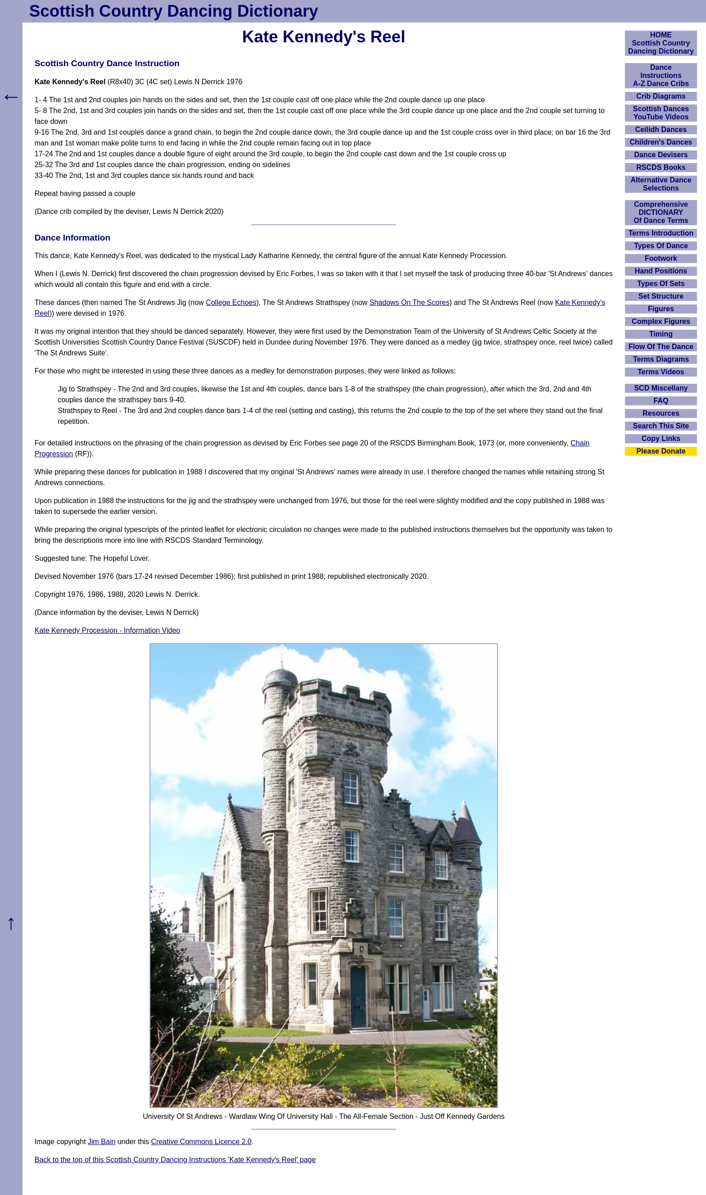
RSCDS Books (660, 167)
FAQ (661, 400)
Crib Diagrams (660, 96)
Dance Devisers (661, 155)
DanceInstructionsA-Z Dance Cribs (661, 75)
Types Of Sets (661, 283)
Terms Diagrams (661, 359)
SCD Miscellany (661, 388)
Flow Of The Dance (661, 346)
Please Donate (660, 451)
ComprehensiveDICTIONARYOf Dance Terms (661, 212)
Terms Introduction (661, 233)
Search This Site (661, 426)
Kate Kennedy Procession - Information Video (107, 630)
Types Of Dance (661, 246)
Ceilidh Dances (661, 129)
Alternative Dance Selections (660, 184)
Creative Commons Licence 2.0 (201, 1141)
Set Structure (660, 296)
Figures (661, 309)
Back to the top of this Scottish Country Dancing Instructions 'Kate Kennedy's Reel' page (175, 1159)
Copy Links (661, 438)
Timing (661, 334)
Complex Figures (661, 321)
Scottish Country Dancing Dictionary (173, 11)
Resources (661, 413)
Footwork (661, 258)
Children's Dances (661, 142)
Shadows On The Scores (410, 302)
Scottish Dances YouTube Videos (661, 113)
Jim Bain (101, 1141)
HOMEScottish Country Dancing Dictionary (661, 43)
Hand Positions (661, 271)
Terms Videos (661, 372)
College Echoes (231, 302)
